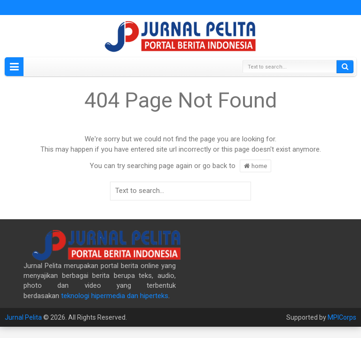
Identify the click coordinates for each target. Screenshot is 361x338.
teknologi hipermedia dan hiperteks (114, 296)
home (255, 165)
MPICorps (342, 317)
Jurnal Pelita (23, 317)
